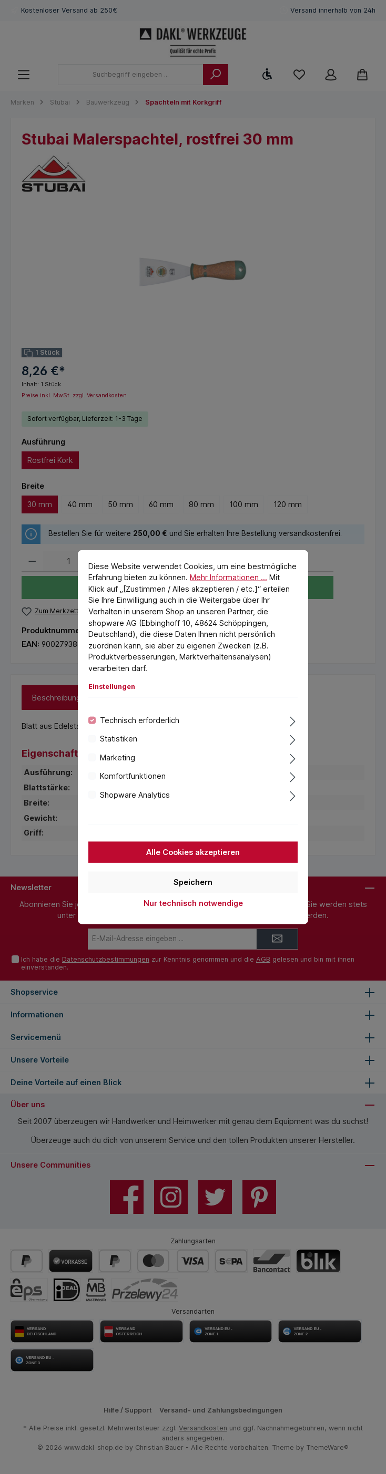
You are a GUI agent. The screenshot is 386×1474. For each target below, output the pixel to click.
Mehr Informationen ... (228, 577)
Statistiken (118, 738)
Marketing (117, 757)
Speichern (193, 882)
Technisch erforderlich (139, 720)
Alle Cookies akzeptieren (193, 852)
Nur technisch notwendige (193, 903)
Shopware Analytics (135, 794)
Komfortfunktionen (133, 775)
